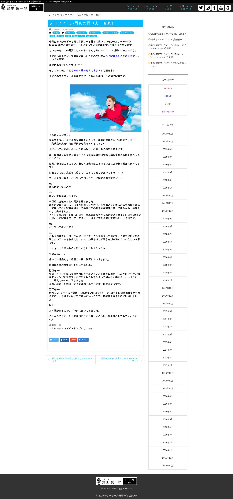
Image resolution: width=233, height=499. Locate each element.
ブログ (56, 33)
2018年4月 (168, 257)
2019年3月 (168, 180)
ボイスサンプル (127, 33)
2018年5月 (168, 249)
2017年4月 (168, 342)
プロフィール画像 (110, 33)
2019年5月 (168, 172)
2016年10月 (167, 388)
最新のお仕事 (168, 111)
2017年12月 (167, 288)
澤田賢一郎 (55, 325)
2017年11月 (167, 296)
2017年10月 (167, 303)
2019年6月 (168, 164)
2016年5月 (168, 419)
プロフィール (95, 33)
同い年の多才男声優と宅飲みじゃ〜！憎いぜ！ (72, 359)
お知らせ (168, 96)
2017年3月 (168, 350)
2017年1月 (168, 365)
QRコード (70, 33)
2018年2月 (168, 272)
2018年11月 (167, 203)
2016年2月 (168, 442)
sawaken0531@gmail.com (116, 488)
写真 (52, 36)
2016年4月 (168, 427)
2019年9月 (168, 149)
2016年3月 (168, 435)
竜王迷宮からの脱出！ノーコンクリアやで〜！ (119, 359)
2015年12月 (167, 458)
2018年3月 (168, 265)
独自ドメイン (78, 36)
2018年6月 (168, 242)
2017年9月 (168, 311)
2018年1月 (168, 280)
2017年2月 (168, 357)
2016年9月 (168, 396)
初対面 (60, 36)
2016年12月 (167, 373)
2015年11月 (167, 465)
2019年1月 (168, 188)
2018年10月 (167, 211)
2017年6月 (168, 334)
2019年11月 (167, 134)
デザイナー (82, 33)
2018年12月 (167, 195)
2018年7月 (168, 234)
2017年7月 (168, 326)
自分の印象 (91, 36)
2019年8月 (168, 157)
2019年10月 (167, 141)
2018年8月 (168, 226)
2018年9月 (168, 218)
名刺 (68, 36)
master (70, 29)
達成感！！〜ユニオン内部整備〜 (166, 39)
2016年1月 (168, 450)
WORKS (168, 88)
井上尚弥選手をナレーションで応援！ (168, 34)
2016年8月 (168, 404)
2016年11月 (167, 381)
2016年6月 (168, 411)
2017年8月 (168, 319)
